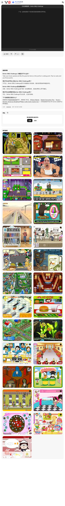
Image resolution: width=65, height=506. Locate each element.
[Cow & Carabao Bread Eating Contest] (47, 377)
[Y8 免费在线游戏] (8, 2)
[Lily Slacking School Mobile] (47, 213)
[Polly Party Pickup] (17, 166)
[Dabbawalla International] (17, 283)
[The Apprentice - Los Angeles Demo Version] (47, 283)
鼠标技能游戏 (13, 100)
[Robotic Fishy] (47, 330)
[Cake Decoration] (17, 423)
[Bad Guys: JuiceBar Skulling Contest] (17, 377)
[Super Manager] (17, 307)
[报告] (17, 54)
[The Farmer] (17, 330)
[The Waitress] (47, 236)
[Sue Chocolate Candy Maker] (47, 423)
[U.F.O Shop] (17, 400)
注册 (30, 120)
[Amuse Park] (47, 190)
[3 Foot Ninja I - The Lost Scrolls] (47, 143)
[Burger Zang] (47, 307)
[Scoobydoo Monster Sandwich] (47, 260)
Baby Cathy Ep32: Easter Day (30, 102)
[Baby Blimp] (17, 190)
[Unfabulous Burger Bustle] (47, 353)
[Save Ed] (17, 143)
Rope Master (35, 100)
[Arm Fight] (47, 166)
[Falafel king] (17, 260)
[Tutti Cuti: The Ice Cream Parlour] (47, 400)
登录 (35, 120)
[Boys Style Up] (17, 236)
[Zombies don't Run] (17, 213)
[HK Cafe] (17, 353)
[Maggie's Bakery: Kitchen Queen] (17, 447)
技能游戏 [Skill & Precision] (8, 107)
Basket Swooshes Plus (47, 100)
